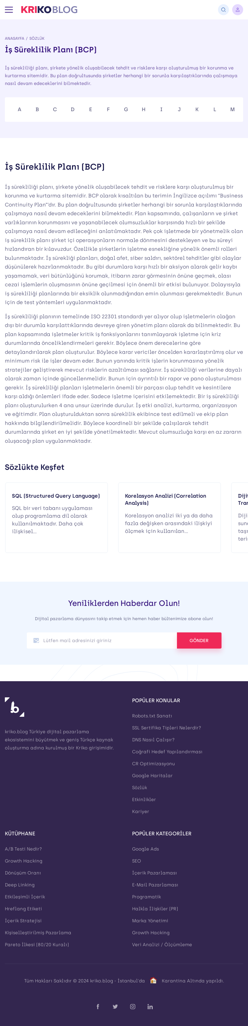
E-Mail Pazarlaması (155, 885)
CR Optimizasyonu (153, 764)
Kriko (82, 748)
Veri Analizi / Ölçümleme (162, 944)
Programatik (146, 897)
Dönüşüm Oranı (23, 873)
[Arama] (223, 9)
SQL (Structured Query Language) (56, 496)
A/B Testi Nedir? (23, 849)
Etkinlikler (144, 799)
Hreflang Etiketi (23, 909)
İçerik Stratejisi (23, 921)
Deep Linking (20, 885)
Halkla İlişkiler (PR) (155, 909)
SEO (136, 861)
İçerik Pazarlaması (154, 873)
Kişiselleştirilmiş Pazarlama (38, 933)
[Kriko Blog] (49, 9)
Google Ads (145, 849)
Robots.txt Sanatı (152, 716)
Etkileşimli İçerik (25, 897)
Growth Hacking (23, 861)
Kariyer (140, 811)
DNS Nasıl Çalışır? (153, 740)
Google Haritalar (152, 775)
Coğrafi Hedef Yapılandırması (167, 752)
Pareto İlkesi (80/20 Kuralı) (37, 944)
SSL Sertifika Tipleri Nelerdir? (166, 728)
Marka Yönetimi (150, 921)
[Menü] (9, 9)
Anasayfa (14, 38)
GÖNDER (199, 640)
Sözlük (37, 38)
